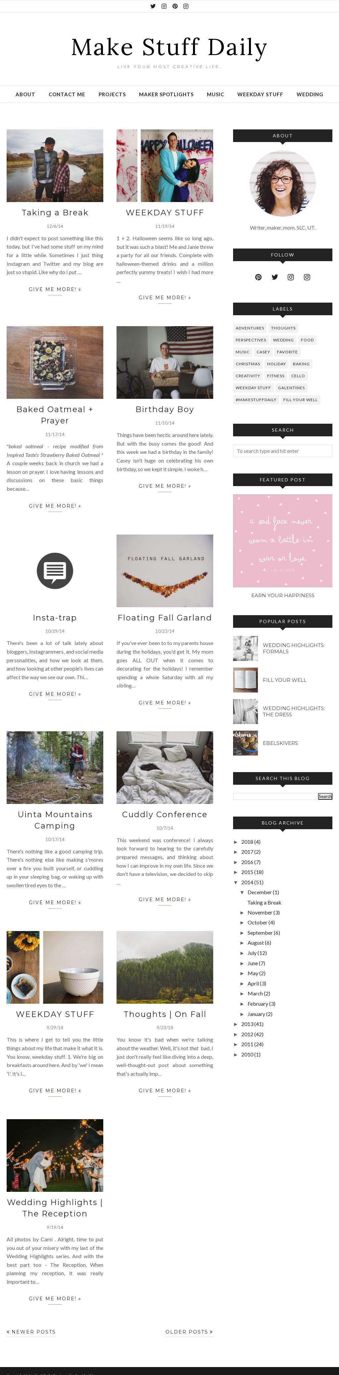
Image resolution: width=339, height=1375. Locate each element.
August (256, 942)
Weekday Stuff (253, 387)
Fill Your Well (300, 399)
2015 (247, 872)
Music (243, 351)
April (253, 983)
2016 (247, 862)
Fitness (275, 375)
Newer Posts (34, 1323)
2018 (247, 841)
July (252, 953)
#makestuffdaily (256, 399)
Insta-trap (55, 614)
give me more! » (55, 289)
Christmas (248, 363)
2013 (247, 1024)
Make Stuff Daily (170, 44)
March (255, 993)
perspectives (251, 339)
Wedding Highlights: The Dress (294, 711)
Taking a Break (55, 211)
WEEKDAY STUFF (165, 211)
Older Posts (187, 1323)
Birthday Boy (165, 407)
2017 (247, 851)
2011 (247, 1044)
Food (307, 339)
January (256, 1014)
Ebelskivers (280, 743)
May (253, 973)
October (257, 922)
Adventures (250, 328)
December (260, 892)
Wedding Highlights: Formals (294, 648)
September (260, 932)
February (258, 1003)
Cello (298, 375)
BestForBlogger (89, 1366)
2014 (247, 882)
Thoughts (283, 328)
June (253, 963)
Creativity (248, 375)
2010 (247, 1054)
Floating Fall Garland (165, 614)
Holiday (276, 363)
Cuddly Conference (165, 809)
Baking (301, 363)
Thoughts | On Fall (165, 1007)
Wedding (283, 339)
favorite (287, 351)
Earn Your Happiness (283, 595)
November (260, 912)
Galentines (291, 387)
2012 (247, 1034)
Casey (263, 351)
